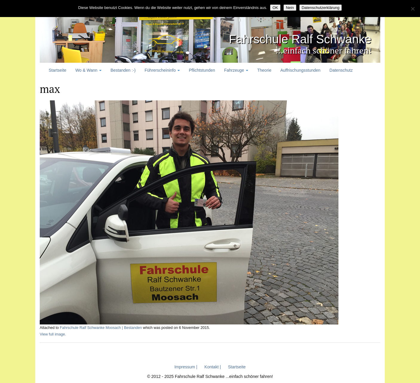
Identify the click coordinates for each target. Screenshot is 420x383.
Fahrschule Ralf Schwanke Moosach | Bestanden (101, 328)
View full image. (53, 334)
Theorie (264, 70)
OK (275, 7)
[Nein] (413, 9)
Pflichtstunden (202, 70)
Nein (290, 7)
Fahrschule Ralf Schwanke (296, 39)
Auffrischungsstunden (300, 70)
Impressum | (185, 366)
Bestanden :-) (123, 70)
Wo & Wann (88, 70)
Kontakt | (212, 366)
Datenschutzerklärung (320, 7)
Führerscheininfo (162, 70)
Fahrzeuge (236, 70)
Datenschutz (341, 70)
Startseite (57, 70)
